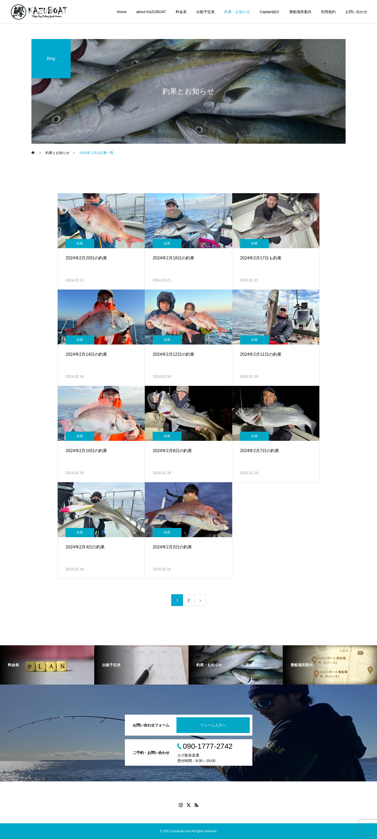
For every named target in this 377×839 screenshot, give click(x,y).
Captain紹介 (270, 12)
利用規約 (328, 12)
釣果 (80, 243)
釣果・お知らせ (237, 12)
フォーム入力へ (213, 725)
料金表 (181, 12)
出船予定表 (205, 12)
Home (121, 12)
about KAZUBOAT (151, 12)
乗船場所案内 (300, 12)
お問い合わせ (356, 12)
